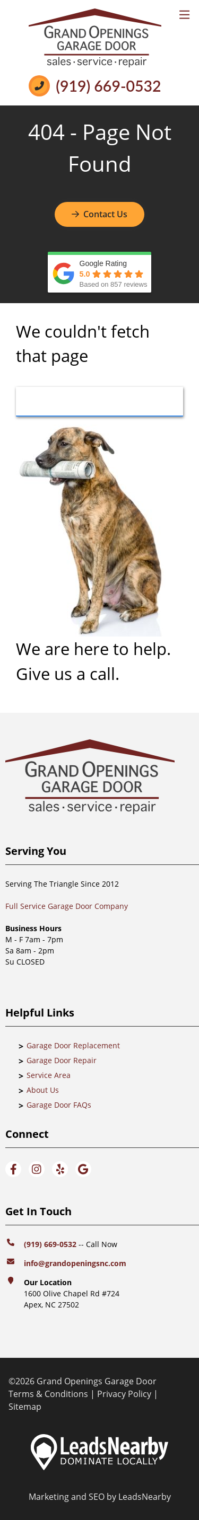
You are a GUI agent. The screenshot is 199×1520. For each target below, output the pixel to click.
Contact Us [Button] (99, 214)
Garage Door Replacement (73, 1045)
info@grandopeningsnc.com (76, 1263)
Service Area (49, 1075)
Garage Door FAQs (59, 1105)
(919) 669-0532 (108, 86)
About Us (43, 1090)
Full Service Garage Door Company (66, 906)
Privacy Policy (124, 1394)
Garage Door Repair (62, 1060)
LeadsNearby (144, 1497)
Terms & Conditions (48, 1394)
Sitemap (24, 1406)
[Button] (99, 402)
